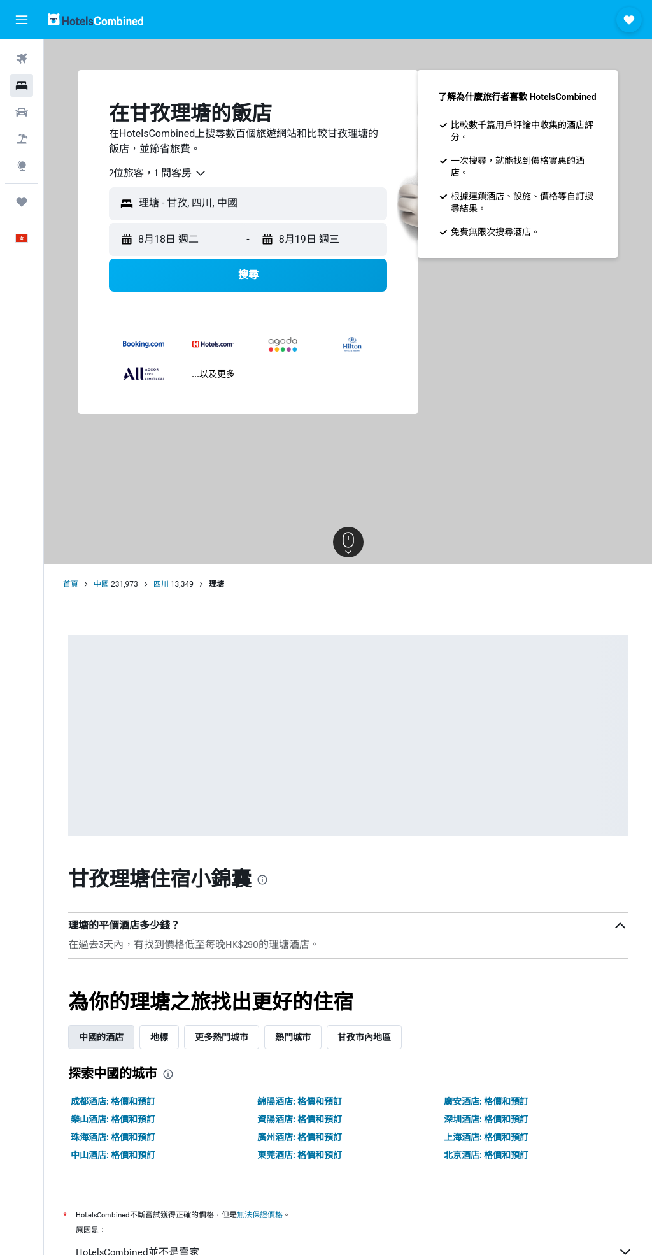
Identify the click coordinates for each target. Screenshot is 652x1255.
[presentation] (262, 880)
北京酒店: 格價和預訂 (486, 1155)
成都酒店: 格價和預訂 (113, 1101)
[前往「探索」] (21, 165)
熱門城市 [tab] (293, 1037)
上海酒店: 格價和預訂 (486, 1137)
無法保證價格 (260, 1214)
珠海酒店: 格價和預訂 (113, 1137)
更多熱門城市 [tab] (221, 1037)
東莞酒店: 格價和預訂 (299, 1155)
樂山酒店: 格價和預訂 (113, 1119)
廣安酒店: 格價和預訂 (486, 1101)
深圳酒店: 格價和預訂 (486, 1119)
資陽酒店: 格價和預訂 (299, 1119)
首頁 (70, 584)
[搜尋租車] (21, 112)
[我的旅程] (21, 202)
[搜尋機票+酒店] (21, 139)
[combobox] (158, 173)
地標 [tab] (159, 1037)
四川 (161, 584)
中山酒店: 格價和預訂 (113, 1155)
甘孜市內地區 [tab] (364, 1037)
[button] (22, 20)
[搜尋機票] (21, 58)
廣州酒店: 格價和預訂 (299, 1137)
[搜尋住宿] (21, 85)
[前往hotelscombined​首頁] (95, 19)
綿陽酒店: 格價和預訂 (299, 1101)
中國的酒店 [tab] (101, 1037)
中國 (101, 584)
